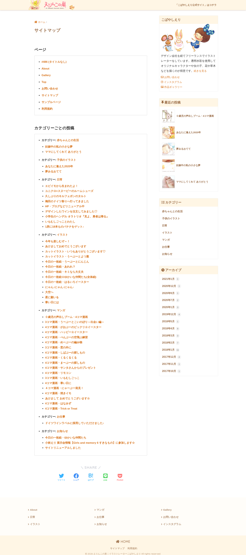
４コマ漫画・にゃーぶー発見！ (64, 386)
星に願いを (52, 295)
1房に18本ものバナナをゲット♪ (64, 225)
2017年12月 (172, 359)
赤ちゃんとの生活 (68, 139)
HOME (123, 540)
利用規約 (47, 108)
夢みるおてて (53, 171)
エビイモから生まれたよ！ (61, 185)
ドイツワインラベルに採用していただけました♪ (74, 420)
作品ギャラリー (172, 87)
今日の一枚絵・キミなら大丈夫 (64, 270)
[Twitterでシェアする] (61, 475)
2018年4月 (171, 330)
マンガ (61, 309)
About (45, 68)
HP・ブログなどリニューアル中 (65, 205)
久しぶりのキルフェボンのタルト (65, 195)
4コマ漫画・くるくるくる (61, 355)
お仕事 (61, 414)
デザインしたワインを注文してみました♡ (71, 210)
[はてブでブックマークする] (91, 475)
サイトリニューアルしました (63, 445)
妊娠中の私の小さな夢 (59, 146)
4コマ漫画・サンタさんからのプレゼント (70, 366)
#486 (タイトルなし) (54, 61)
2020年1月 (171, 309)
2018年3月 (171, 338)
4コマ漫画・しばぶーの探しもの (65, 350)
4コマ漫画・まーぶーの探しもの (65, 360)
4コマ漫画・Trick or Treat (61, 406)
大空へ (49, 290)
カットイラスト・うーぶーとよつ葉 (67, 255)
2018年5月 (171, 323)
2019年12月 (172, 316)
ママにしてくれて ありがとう (63, 151)
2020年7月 (171, 302)
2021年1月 (171, 280)
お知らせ (62, 428)
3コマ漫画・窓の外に (58, 345)
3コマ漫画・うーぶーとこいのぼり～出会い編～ (74, 320)
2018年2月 (171, 345)
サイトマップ (50, 95)
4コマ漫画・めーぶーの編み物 (63, 340)
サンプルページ (51, 101)
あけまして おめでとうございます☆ (67, 396)
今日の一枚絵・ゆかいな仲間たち (65, 435)
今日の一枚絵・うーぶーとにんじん (67, 260)
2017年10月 (172, 374)
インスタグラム (172, 82)
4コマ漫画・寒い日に (58, 381)
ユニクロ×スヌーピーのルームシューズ (69, 190)
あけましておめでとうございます (65, 245)
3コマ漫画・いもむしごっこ (62, 376)
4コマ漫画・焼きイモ (58, 391)
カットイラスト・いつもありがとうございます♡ (75, 250)
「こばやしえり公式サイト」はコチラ (195, 5)
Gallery (46, 75)
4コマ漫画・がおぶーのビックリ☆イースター (73, 325)
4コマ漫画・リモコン (58, 371)
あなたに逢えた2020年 (59, 165)
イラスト (62, 233)
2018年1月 (171, 352)
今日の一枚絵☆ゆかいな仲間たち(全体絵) (70, 275)
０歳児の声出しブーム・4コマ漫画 (66, 315)
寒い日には (52, 301)
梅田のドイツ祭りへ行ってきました (67, 200)
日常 (59, 178)
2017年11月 (172, 366)
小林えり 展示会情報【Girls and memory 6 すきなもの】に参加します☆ (90, 440)
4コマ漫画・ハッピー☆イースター (66, 330)
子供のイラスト (66, 159)
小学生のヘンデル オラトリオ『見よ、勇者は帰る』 (77, 215)
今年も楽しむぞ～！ (57, 240)
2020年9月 (171, 294)
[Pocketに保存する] (120, 475)
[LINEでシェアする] (105, 475)
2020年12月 (172, 287)
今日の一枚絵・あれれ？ (60, 265)
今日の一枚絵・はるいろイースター (67, 280)
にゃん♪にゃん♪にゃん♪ (59, 285)
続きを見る (200, 70)
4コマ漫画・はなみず (58, 401)
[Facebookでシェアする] (76, 475)
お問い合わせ (50, 88)
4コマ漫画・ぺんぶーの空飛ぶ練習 (66, 335)
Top (44, 81)
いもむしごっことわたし (60, 220)
